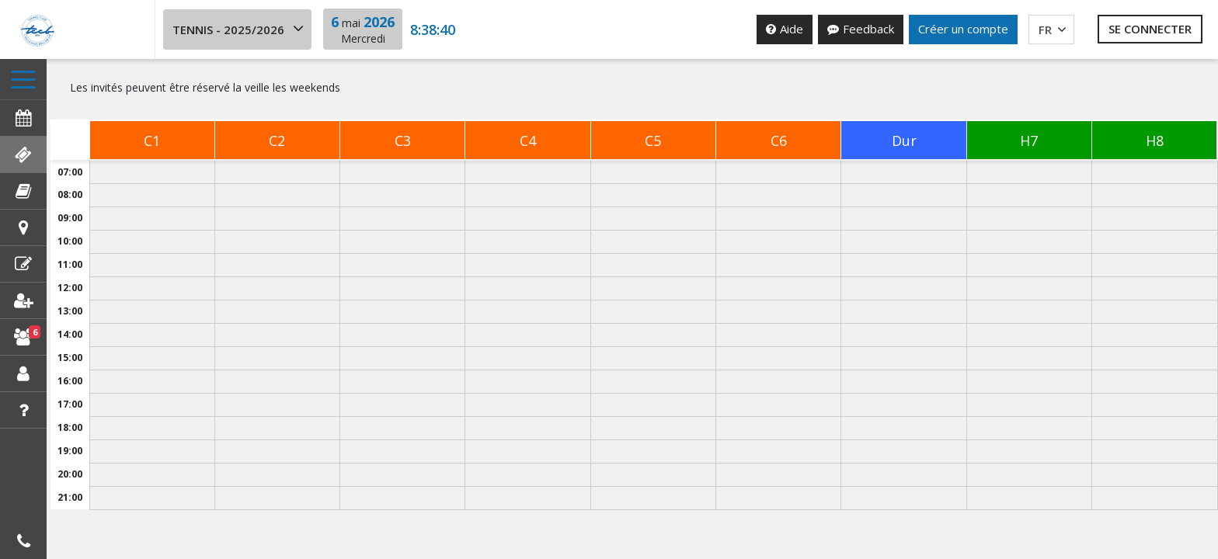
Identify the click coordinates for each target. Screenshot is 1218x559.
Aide (784, 28)
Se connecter (1150, 28)
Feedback (860, 28)
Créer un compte (963, 28)
